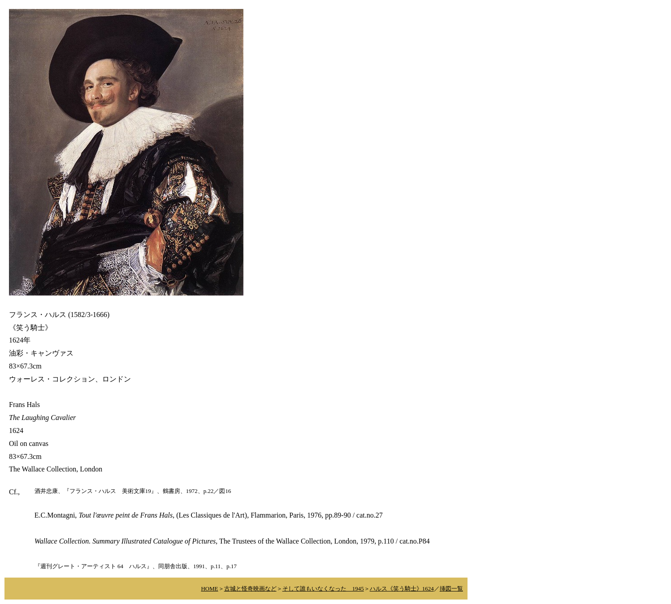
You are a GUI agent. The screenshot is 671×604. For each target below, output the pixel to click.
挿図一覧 (451, 588)
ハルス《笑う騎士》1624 (402, 588)
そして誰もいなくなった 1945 (323, 588)
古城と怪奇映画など (250, 588)
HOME (209, 588)
